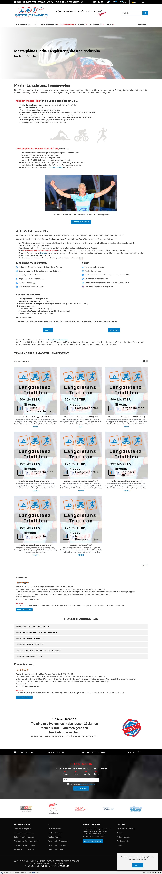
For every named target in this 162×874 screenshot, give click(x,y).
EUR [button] (143, 2)
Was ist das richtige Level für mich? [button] (29, 656)
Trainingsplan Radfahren (57, 845)
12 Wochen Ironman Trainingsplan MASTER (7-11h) (35, 417)
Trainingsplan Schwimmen (58, 841)
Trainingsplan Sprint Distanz (24, 845)
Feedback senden (123, 841)
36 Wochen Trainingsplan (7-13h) (81, 545)
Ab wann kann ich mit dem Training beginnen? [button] (33, 626)
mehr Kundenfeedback (24, 610)
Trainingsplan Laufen (56, 849)
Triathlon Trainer (54, 829)
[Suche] (145, 13)
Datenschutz (63, 866)
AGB (37, 866)
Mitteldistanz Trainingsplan (24, 849)
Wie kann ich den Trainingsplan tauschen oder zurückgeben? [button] (39, 650)
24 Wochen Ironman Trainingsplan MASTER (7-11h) (35, 481)
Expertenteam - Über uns (126, 829)
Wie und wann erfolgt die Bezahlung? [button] (30, 638)
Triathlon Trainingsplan (22, 829)
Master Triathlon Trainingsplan (58, 340)
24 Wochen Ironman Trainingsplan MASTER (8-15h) (81, 481)
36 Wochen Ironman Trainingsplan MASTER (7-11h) (126, 481)
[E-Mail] (81, 780)
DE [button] (134, 2)
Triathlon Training (54, 837)
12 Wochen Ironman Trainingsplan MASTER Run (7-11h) (126, 417)
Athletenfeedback (123, 837)
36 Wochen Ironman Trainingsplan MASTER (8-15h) (35, 545)
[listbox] (144, 565)
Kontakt (48, 330)
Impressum (29, 866)
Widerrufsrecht (48, 866)
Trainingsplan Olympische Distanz (26, 841)
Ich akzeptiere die (81, 784)
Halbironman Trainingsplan (24, 837)
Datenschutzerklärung (87, 784)
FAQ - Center (114, 330)
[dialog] (137, 861)
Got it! (137, 865)
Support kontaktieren (81, 222)
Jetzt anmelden (81, 788)
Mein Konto (98, 2)
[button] (108, 2)
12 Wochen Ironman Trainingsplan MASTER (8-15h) (81, 417)
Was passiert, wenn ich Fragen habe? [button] (30, 644)
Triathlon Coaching (56, 168)
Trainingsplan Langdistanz (24, 833)
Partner (119, 845)
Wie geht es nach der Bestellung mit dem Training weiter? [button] (37, 632)
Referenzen (44, 253)
